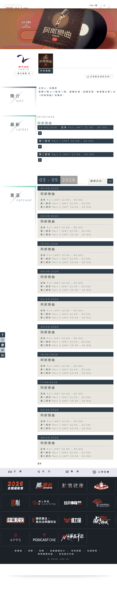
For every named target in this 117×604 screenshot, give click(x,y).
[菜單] (113, 4)
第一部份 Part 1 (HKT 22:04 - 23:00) (66, 203)
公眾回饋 (104, 472)
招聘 (31, 551)
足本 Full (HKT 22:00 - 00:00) (62, 200)
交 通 (18, 471)
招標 (42, 551)
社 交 (46, 471)
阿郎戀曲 (44, 123)
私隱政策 (93, 551)
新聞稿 (19, 551)
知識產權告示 (58, 551)
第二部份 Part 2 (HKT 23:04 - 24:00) (66, 207)
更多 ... (40, 464)
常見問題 (77, 551)
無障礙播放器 (46, 554)
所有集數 (45, 71)
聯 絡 (75, 471)
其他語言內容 (67, 554)
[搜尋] (104, 5)
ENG (92, 5)
